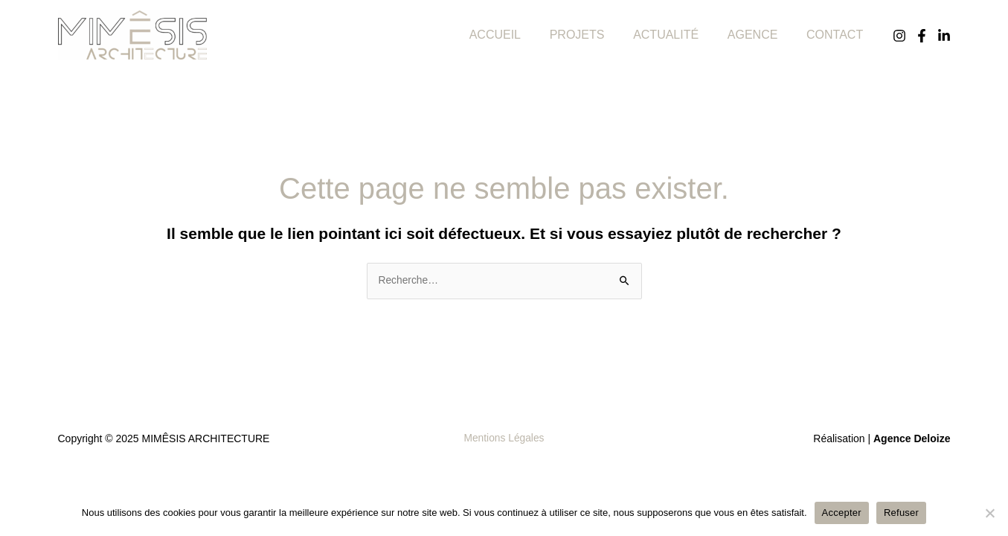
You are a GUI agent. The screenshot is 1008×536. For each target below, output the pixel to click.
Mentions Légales (504, 438)
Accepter (841, 512)
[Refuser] (989, 512)
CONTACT (837, 34)
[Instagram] (899, 35)
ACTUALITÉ (678, 34)
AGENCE (760, 34)
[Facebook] (921, 35)
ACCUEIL (517, 34)
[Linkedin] (944, 35)
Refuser (901, 512)
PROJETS (594, 34)
